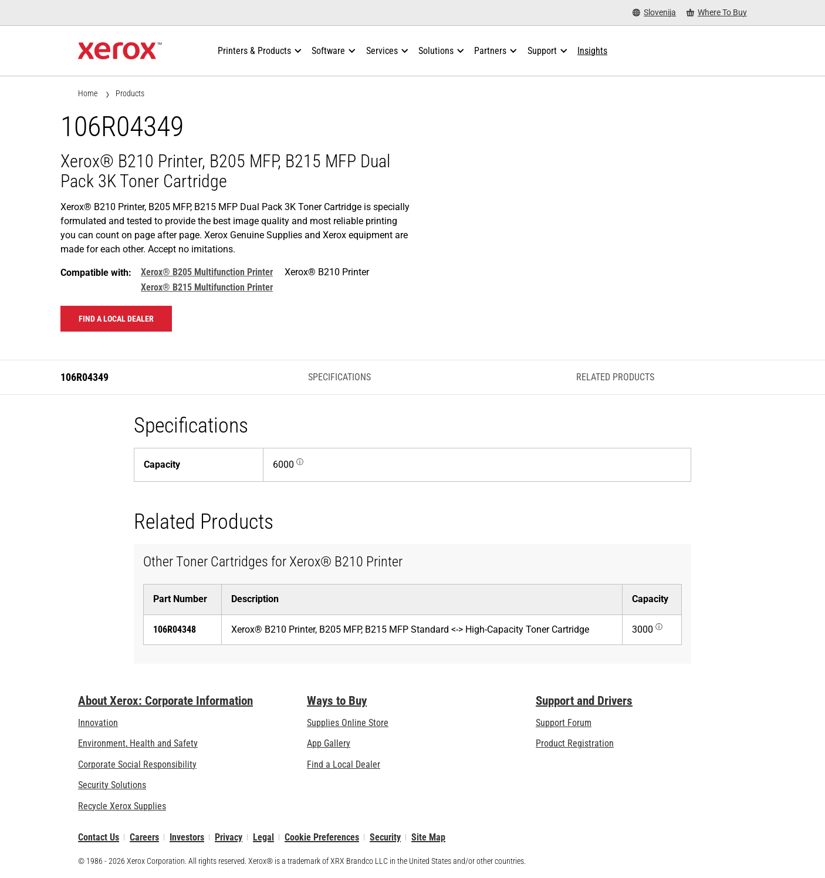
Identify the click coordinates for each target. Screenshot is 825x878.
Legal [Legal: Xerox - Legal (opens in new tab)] (263, 837)
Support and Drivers (584, 701)
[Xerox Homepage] (120, 51)
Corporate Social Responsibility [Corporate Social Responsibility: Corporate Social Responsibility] (137, 764)
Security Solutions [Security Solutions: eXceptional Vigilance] (112, 785)
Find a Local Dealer (343, 764)
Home (87, 93)
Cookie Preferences (322, 837)
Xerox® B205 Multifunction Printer (207, 272)
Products (130, 93)
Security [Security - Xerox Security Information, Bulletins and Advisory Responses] (385, 837)
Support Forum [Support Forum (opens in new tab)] (563, 722)
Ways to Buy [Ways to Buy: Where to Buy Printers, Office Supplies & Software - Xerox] (337, 701)
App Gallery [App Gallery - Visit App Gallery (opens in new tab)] (328, 743)
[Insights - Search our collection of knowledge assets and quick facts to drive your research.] (592, 51)
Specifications (339, 377)
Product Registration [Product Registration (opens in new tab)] (575, 743)
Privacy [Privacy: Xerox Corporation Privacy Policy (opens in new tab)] (228, 837)
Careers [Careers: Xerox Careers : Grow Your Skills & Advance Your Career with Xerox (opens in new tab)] (144, 837)
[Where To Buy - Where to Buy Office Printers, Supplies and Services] (717, 12)
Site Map (428, 837)
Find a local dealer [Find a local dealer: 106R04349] (116, 318)
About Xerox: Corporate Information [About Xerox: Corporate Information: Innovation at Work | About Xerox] (165, 701)
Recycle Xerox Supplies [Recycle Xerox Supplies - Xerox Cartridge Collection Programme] (122, 806)
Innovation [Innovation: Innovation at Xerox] (98, 722)
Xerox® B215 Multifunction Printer (207, 287)
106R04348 (174, 629)
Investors (187, 837)
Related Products (615, 377)
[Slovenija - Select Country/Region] (654, 12)
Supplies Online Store (347, 722)
